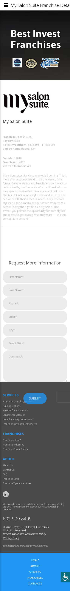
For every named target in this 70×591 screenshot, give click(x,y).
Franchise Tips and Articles (17, 483)
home (35, 560)
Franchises (35, 577)
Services (35, 572)
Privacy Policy (11, 538)
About (35, 566)
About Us (8, 465)
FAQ (5, 474)
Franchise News (11, 478)
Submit (35, 445)
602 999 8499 (17, 518)
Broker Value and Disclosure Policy (24, 534)
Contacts (35, 583)
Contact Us (8, 469)
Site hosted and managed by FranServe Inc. (25, 545)
